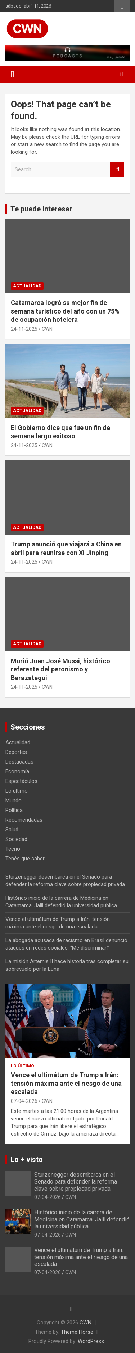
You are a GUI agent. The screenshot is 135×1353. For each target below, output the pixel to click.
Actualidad (27, 285)
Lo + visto (26, 1159)
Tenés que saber (25, 858)
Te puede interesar (41, 209)
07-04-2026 (24, 1101)
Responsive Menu (122, 6)
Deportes (16, 752)
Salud (11, 829)
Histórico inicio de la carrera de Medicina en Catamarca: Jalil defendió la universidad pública (82, 1219)
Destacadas (19, 762)
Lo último (16, 791)
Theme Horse (77, 1332)
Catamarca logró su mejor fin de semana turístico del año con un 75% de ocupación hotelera (65, 311)
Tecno (12, 849)
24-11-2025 (24, 329)
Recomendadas (23, 820)
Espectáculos (21, 781)
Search (117, 170)
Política (14, 810)
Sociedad (16, 839)
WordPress (91, 1341)
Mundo (13, 800)
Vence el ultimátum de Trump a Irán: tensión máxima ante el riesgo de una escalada (66, 1083)
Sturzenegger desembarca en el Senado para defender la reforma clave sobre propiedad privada (75, 1181)
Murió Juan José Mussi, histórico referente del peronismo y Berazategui (60, 669)
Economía (17, 771)
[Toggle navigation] (12, 74)
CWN (47, 329)
